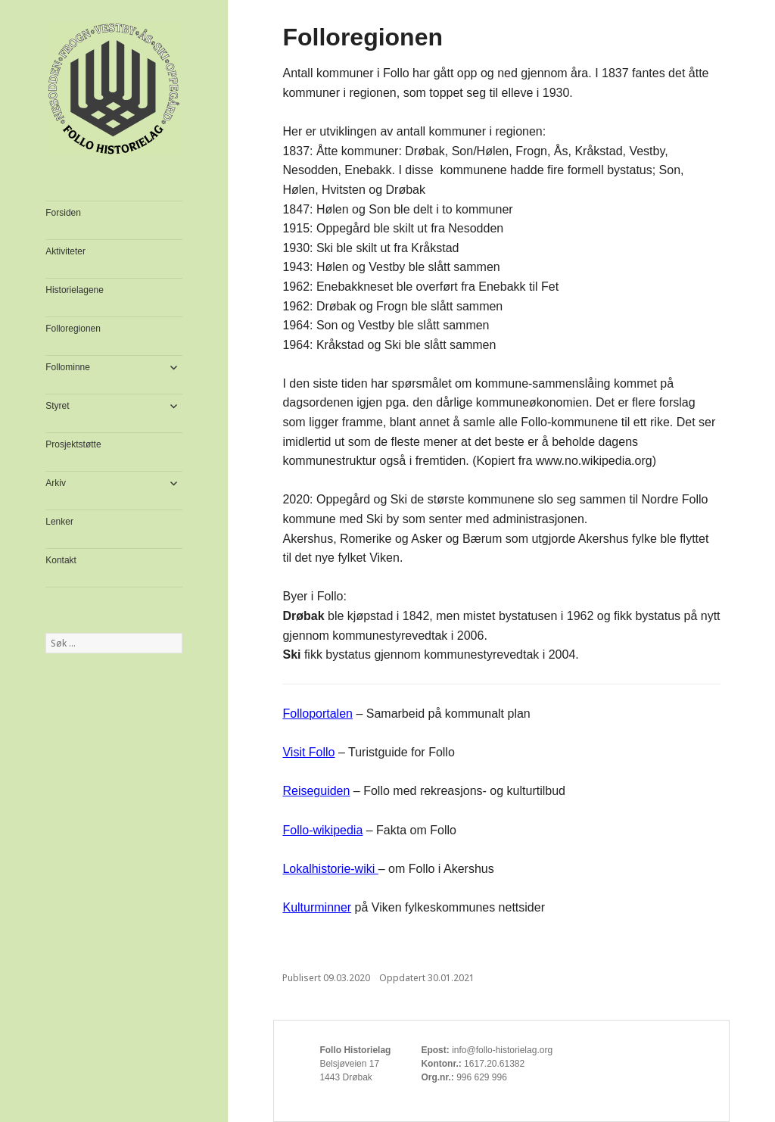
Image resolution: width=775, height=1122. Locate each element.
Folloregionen (73, 328)
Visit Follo (308, 752)
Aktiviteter (65, 251)
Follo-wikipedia (322, 830)
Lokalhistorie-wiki (330, 868)
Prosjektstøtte (73, 444)
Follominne (67, 367)
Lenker (59, 521)
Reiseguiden (316, 790)
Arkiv (55, 483)
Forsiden (63, 212)
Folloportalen (317, 713)
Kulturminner (316, 907)
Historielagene (74, 290)
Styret (57, 405)
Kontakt (60, 560)
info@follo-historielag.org (502, 1050)
